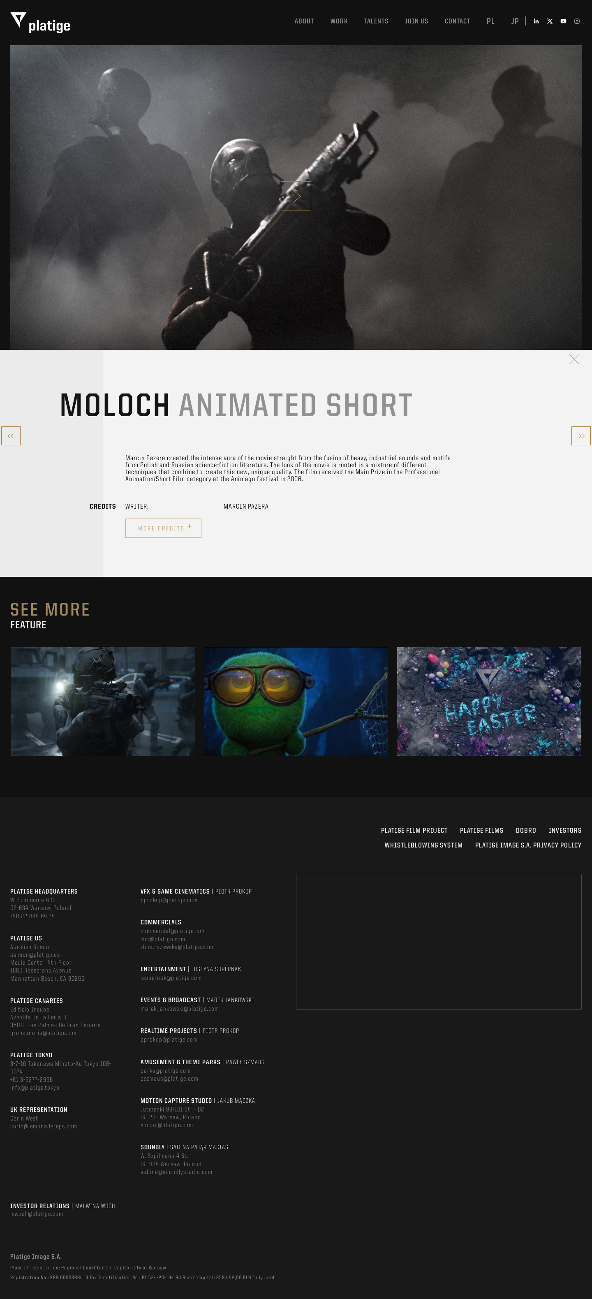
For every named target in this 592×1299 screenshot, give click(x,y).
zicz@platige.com (163, 939)
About (304, 21)
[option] (103, 701)
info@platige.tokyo (35, 1088)
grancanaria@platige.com (44, 1033)
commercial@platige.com (173, 931)
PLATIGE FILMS (482, 830)
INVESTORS (565, 830)
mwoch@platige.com (36, 1214)
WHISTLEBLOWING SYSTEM (424, 845)
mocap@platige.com (167, 1125)
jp (515, 22)
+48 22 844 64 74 (32, 916)
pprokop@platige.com (169, 900)
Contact (457, 21)
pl (491, 22)
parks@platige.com (166, 1071)
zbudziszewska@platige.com (177, 947)
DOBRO (526, 830)
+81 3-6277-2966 (31, 1080)
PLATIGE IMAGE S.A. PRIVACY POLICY (528, 845)
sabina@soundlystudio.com (177, 1172)
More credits (165, 527)
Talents (376, 21)
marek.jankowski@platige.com (180, 1009)
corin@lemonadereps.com (43, 1126)
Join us (416, 21)
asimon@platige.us (35, 955)
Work (339, 21)
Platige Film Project (414, 830)
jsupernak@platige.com (171, 978)
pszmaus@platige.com (170, 1079)
